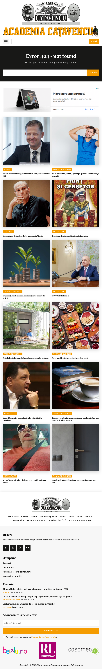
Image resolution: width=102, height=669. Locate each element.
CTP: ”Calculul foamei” (60, 295)
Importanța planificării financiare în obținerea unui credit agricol (23, 297)
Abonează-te (51, 631)
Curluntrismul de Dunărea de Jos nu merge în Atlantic (23, 235)
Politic (7, 169)
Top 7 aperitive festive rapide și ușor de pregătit (70, 357)
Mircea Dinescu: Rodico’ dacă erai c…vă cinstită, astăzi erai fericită (24, 481)
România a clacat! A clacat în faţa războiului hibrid (70, 235)
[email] (51, 623)
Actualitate (59, 232)
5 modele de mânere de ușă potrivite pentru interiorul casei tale (74, 481)
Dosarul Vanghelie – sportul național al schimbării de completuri (22, 419)
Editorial (8, 232)
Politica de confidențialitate (43, 637)
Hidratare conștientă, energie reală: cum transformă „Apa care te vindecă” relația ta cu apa (75, 419)
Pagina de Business (62, 169)
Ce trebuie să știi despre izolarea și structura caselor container (26, 357)
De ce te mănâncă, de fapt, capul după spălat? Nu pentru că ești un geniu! (75, 174)
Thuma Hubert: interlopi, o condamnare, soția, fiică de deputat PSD (26, 174)
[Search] (94, 41)
